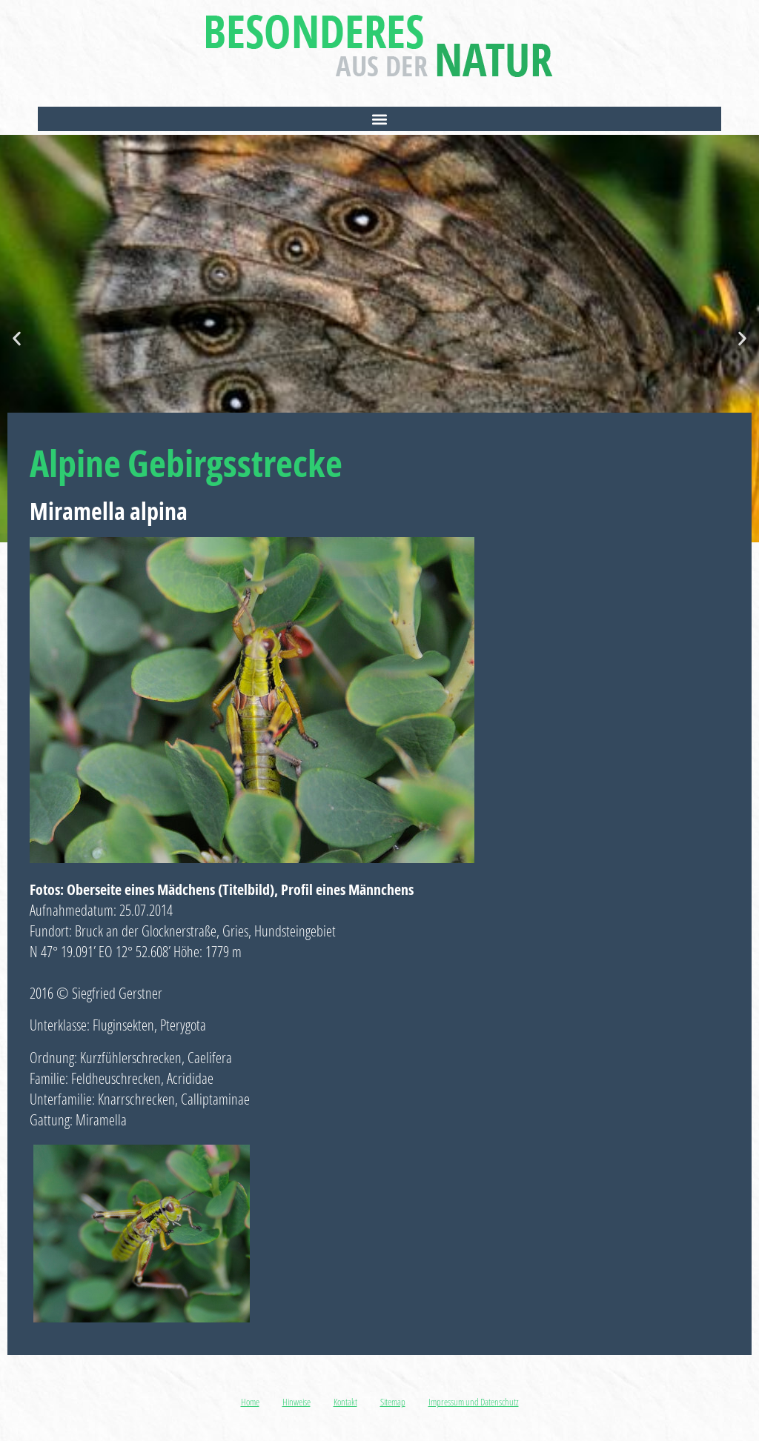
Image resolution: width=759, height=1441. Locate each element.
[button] (379, 119)
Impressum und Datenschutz (473, 1401)
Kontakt (345, 1401)
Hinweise (296, 1401)
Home (250, 1401)
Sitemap (392, 1401)
